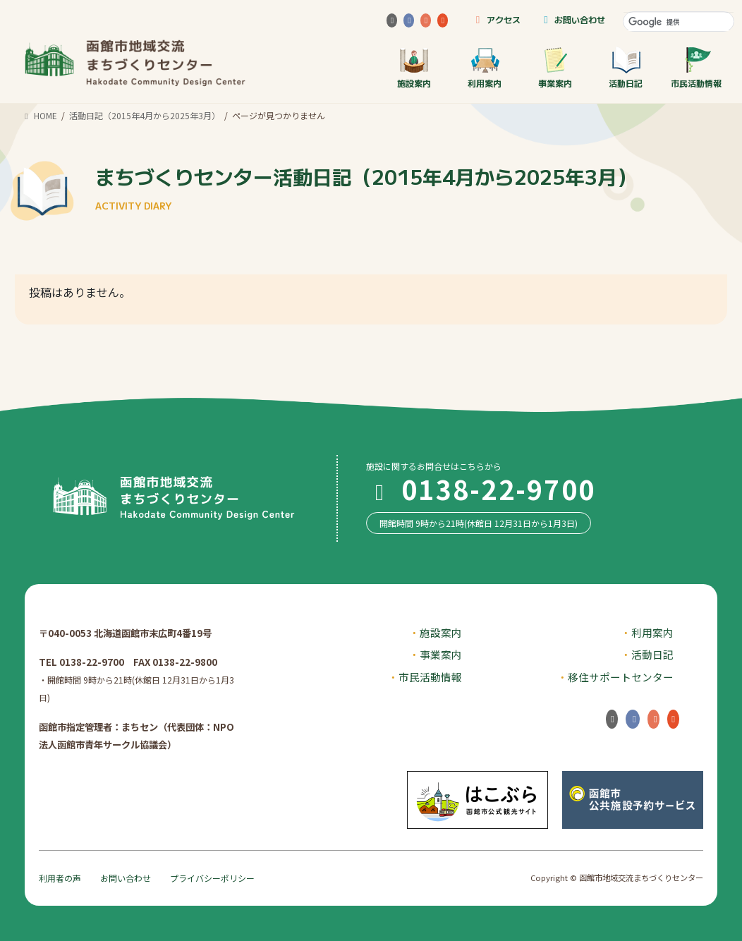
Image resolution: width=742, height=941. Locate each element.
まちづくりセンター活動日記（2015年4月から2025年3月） (366, 187)
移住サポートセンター (621, 676)
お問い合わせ (572, 19)
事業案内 (555, 67)
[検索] (678, 22)
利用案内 (484, 67)
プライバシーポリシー (212, 878)
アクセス (495, 19)
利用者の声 (60, 878)
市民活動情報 (696, 67)
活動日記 (625, 67)
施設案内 (414, 67)
